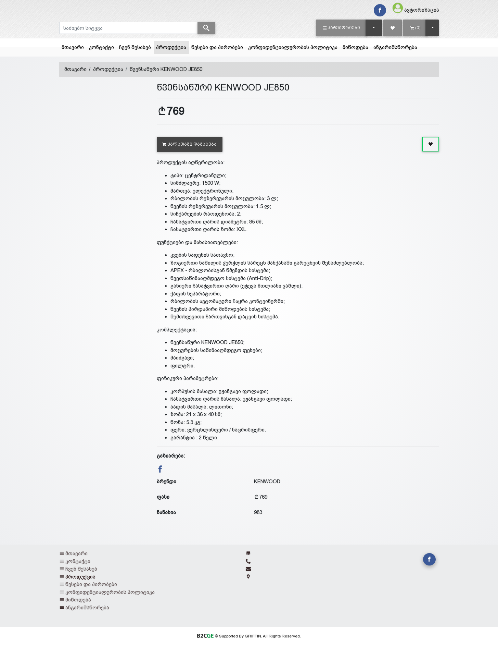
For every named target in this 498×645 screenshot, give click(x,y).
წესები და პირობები (217, 47)
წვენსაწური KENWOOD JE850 (166, 69)
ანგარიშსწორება (395, 47)
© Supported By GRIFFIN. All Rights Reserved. (249, 636)
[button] (342, 28)
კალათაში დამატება (189, 144)
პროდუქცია (172, 46)
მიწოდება (355, 47)
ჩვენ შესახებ (135, 47)
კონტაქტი (101, 47)
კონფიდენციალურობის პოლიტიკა (292, 47)
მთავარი (73, 47)
